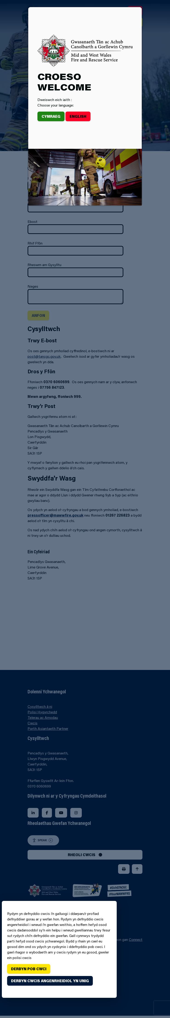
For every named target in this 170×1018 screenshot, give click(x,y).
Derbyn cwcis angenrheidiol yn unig (50, 980)
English (78, 116)
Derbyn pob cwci (28, 968)
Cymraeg (51, 116)
